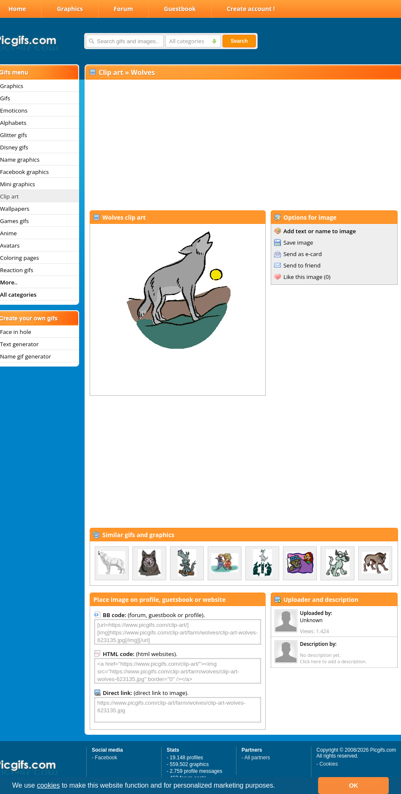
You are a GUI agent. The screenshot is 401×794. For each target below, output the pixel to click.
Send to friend (302, 265)
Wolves (143, 72)
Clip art (111, 72)
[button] (278, 786)
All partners (257, 758)
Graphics (69, 9)
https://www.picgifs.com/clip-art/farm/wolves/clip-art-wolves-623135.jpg (177, 709)
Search (239, 41)
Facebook (106, 758)
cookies (48, 785)
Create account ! (251, 9)
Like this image (302, 277)
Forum (123, 9)
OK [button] (353, 785)
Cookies (328, 764)
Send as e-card (302, 254)
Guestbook (180, 9)
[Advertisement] (242, 144)
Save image (298, 242)
